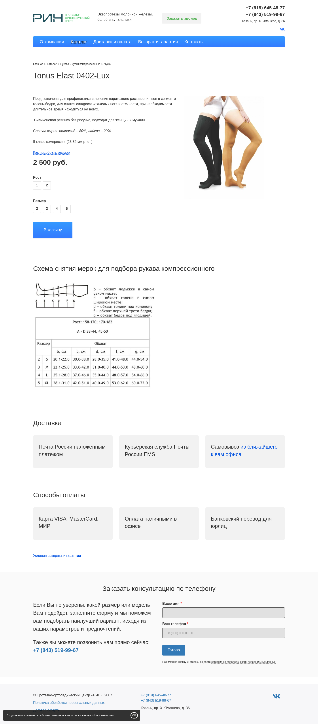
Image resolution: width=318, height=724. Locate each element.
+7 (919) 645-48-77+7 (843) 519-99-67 (265, 11)
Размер (39, 201)
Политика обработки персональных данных (69, 703)
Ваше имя (171, 603)
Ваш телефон (174, 624)
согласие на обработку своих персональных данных (243, 661)
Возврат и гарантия (158, 41)
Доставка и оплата (112, 41)
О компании (52, 41)
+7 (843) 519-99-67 (56, 650)
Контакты (193, 41)
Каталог (79, 41)
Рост (37, 177)
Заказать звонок (182, 18)
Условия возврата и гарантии (57, 555)
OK (134, 715)
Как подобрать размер (51, 152)
